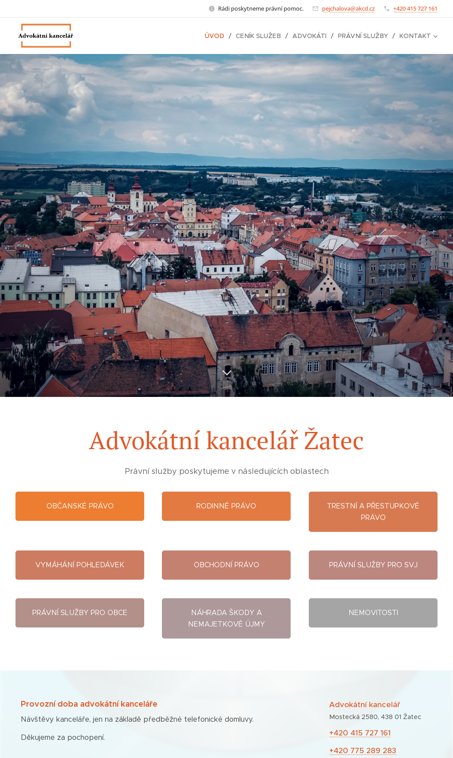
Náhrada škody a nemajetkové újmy (226, 618)
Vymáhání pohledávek (79, 565)
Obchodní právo (226, 565)
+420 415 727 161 (415, 8)
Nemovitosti (373, 612)
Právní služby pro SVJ (373, 565)
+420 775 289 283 (362, 750)
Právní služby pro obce (79, 612)
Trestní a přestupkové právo (373, 512)
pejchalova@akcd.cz (348, 8)
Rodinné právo (226, 506)
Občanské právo (80, 506)
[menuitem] (221, 36)
